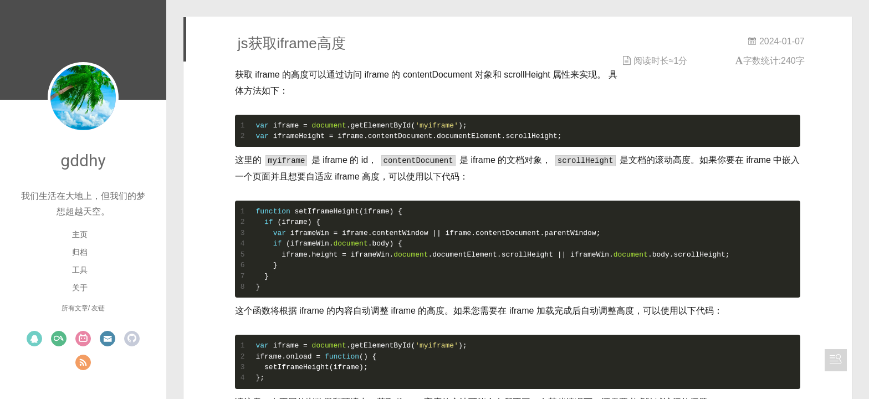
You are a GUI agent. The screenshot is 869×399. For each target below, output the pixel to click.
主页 (80, 234)
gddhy (82, 160)
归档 (80, 252)
